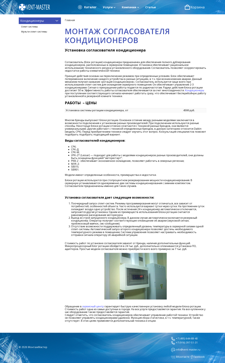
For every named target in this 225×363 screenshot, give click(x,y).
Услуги (109, 7)
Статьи (150, 7)
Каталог (87, 7)
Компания (130, 7)
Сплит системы (29, 26)
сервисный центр (93, 306)
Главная (70, 20)
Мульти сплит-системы (34, 31)
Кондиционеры (194, 90)
